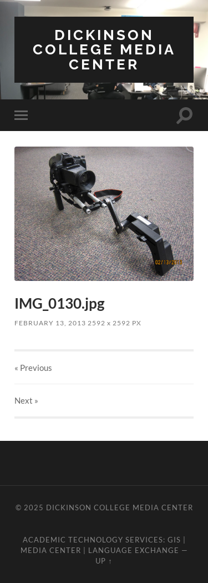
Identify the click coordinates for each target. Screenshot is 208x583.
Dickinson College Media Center (104, 49)
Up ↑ (103, 560)
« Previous (33, 368)
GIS (174, 539)
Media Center (51, 550)
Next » (26, 400)
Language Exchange (133, 550)
